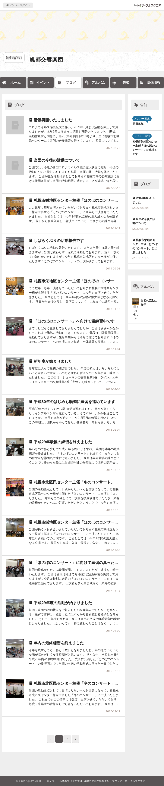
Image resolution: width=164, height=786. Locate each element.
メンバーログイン (18, 5)
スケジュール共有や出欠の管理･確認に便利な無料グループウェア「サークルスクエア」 (97, 781)
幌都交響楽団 (46, 59)
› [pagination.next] (75, 739)
